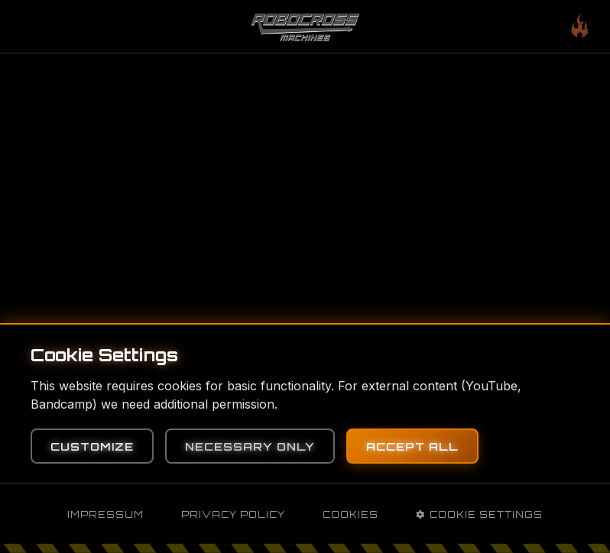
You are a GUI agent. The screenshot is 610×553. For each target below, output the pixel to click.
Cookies (350, 514)
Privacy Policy (233, 514)
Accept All (412, 446)
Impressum (105, 514)
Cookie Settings (479, 514)
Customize (92, 446)
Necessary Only (250, 446)
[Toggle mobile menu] (579, 26)
